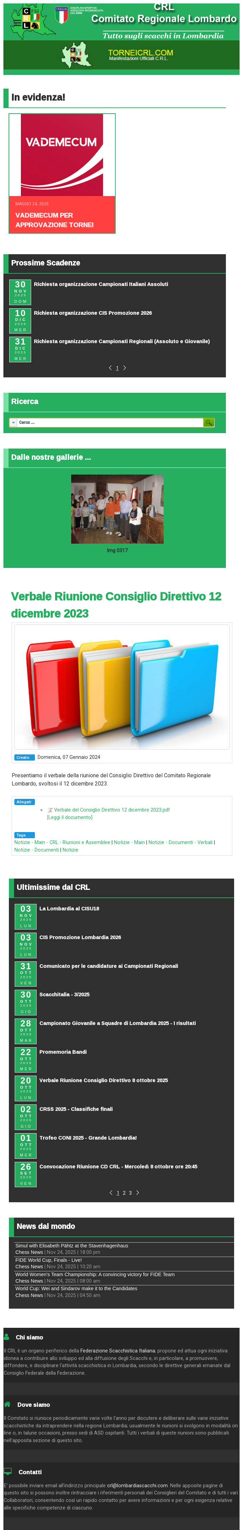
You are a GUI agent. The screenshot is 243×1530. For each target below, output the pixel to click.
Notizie (70, 850)
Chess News (29, 1252)
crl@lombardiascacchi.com (137, 1486)
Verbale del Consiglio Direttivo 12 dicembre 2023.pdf (112, 810)
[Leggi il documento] (69, 817)
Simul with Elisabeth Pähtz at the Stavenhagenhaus (71, 1245)
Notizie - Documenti (36, 850)
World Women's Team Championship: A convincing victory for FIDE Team (95, 1274)
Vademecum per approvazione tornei (54, 220)
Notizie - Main (129, 842)
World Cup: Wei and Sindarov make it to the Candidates (76, 1288)
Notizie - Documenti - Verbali (181, 842)
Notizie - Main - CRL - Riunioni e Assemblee (62, 842)
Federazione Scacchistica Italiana (117, 1351)
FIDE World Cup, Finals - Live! (48, 1260)
